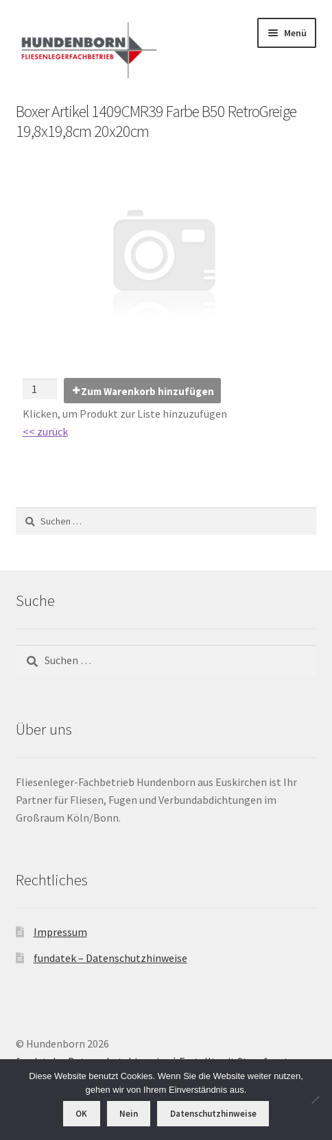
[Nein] (315, 1099)
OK (81, 1113)
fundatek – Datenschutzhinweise (110, 958)
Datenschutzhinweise (213, 1113)
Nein (128, 1113)
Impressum (60, 932)
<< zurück (45, 431)
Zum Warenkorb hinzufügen (147, 391)
